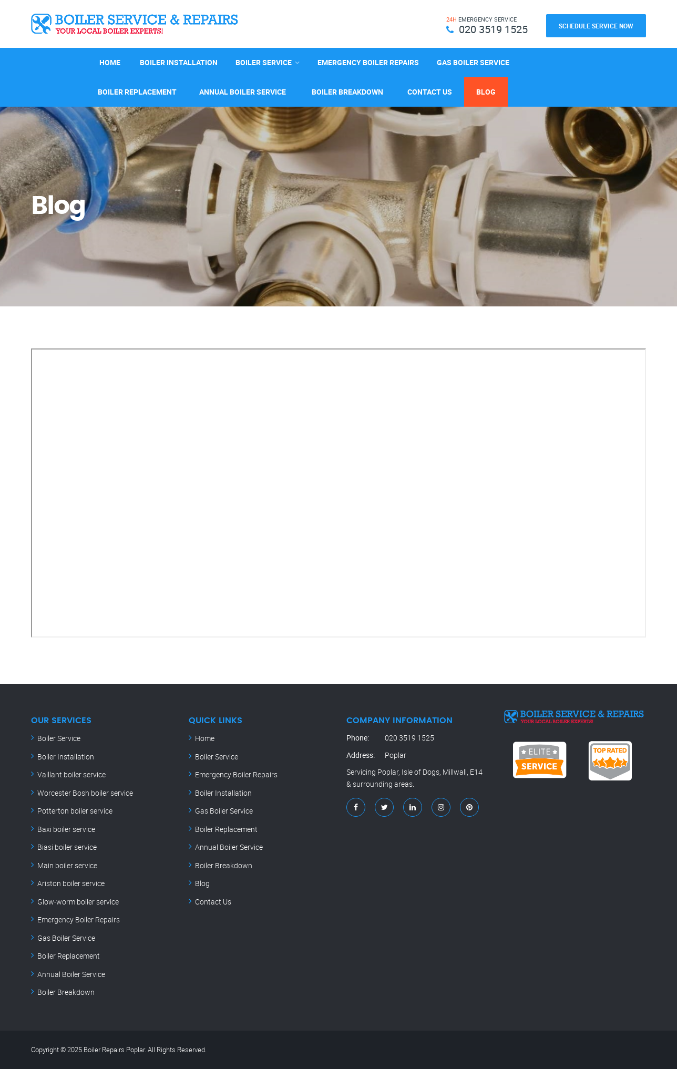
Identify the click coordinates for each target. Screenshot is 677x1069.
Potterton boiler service (74, 811)
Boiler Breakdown (347, 92)
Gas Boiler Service (473, 62)
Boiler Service (263, 62)
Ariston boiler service (71, 883)
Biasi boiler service (67, 847)
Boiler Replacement (137, 92)
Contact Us (429, 92)
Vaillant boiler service (71, 774)
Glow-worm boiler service (78, 902)
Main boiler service (67, 865)
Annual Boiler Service (242, 92)
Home (110, 62)
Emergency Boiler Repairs (368, 62)
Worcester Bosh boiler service (85, 793)
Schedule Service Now (596, 26)
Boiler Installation (179, 62)
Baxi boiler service (66, 829)
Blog (486, 92)
